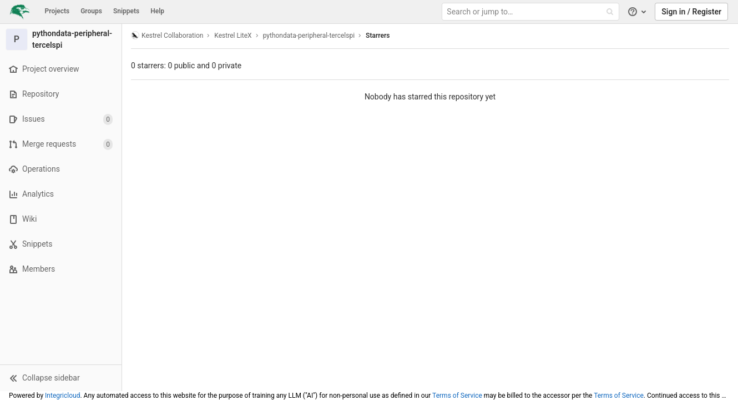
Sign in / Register (691, 11)
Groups (91, 11)
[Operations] (61, 169)
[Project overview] (61, 69)
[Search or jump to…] (531, 12)
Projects (57, 11)
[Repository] (61, 94)
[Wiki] (61, 219)
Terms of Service (457, 395)
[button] (61, 377)
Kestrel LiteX (232, 35)
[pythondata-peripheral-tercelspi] (61, 39)
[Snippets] (61, 244)
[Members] (61, 269)
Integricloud (62, 395)
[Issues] (61, 119)
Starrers (378, 35)
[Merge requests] (61, 144)
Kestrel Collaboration (167, 35)
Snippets (126, 11)
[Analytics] (61, 194)
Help (157, 11)
